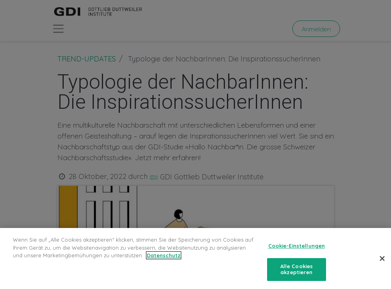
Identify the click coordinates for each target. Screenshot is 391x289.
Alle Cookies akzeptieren (296, 269)
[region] (195, 258)
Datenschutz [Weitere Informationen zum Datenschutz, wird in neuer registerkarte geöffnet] (163, 255)
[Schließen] (382, 258)
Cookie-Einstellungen (296, 245)
